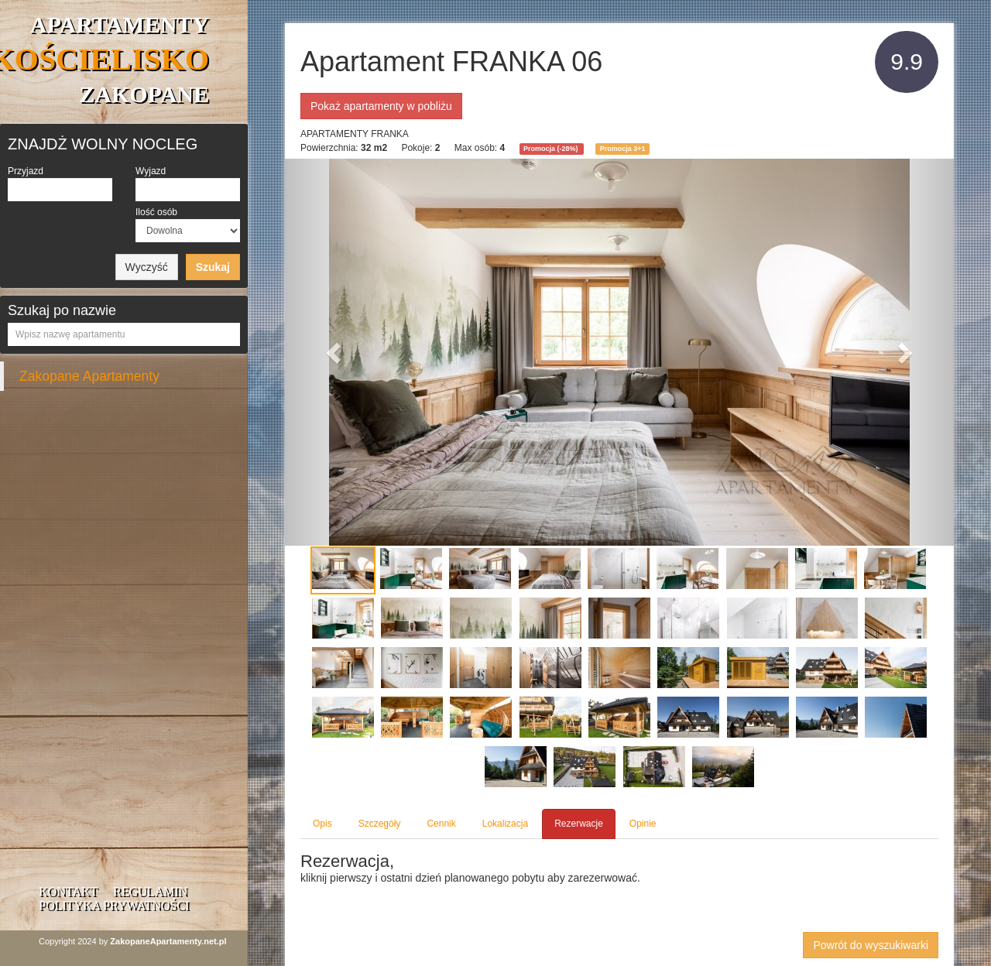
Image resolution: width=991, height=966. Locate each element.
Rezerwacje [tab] (578, 823)
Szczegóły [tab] (379, 823)
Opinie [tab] (643, 823)
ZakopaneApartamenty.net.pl (168, 941)
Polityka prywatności (114, 905)
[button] (335, 352)
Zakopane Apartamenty (89, 376)
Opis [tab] (322, 823)
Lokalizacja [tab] (505, 823)
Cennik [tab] (441, 823)
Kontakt (68, 891)
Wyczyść (146, 267)
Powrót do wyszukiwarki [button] (870, 945)
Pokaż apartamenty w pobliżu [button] (381, 106)
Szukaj (213, 267)
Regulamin (150, 891)
